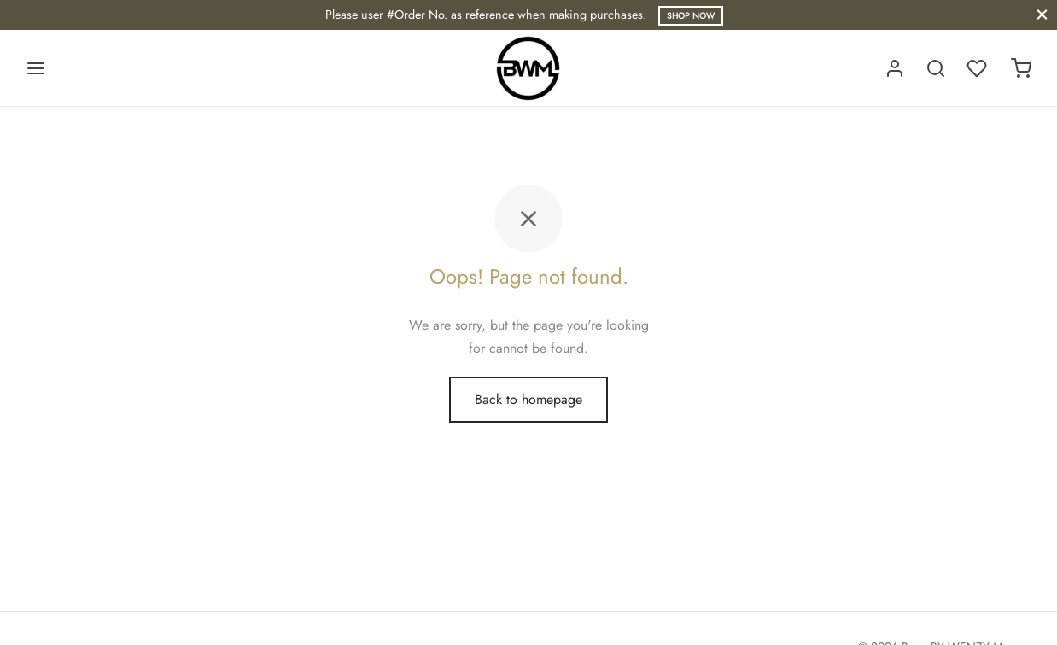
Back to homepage (528, 399)
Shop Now (691, 15)
